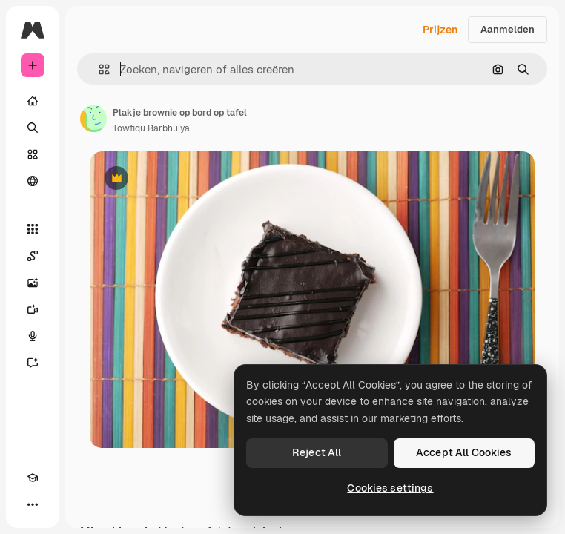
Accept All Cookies (464, 452)
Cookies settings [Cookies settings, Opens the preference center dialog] (390, 488)
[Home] (32, 101)
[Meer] (32, 504)
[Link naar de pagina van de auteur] (93, 118)
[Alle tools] (32, 229)
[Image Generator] (32, 282)
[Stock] (32, 154)
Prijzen (440, 29)
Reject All (316, 452)
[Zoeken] (32, 127)
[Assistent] (32, 363)
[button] (98, 69)
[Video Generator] (32, 309)
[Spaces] (32, 256)
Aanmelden (507, 29)
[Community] (32, 181)
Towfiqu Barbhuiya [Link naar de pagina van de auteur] (151, 128)
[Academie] (32, 478)
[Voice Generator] (32, 336)
